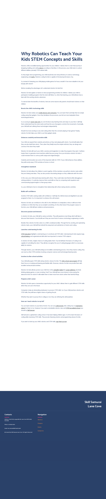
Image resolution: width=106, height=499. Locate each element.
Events (39, 427)
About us (40, 420)
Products (40, 423)
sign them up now (61, 321)
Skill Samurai (30, 310)
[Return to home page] (10, 451)
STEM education (26, 234)
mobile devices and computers (48, 113)
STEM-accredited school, (73, 308)
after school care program (69, 261)
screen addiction (70, 270)
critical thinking (25, 236)
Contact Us (41, 431)
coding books (59, 306)
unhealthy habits (58, 270)
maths (33, 77)
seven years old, (35, 122)
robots (41, 68)
